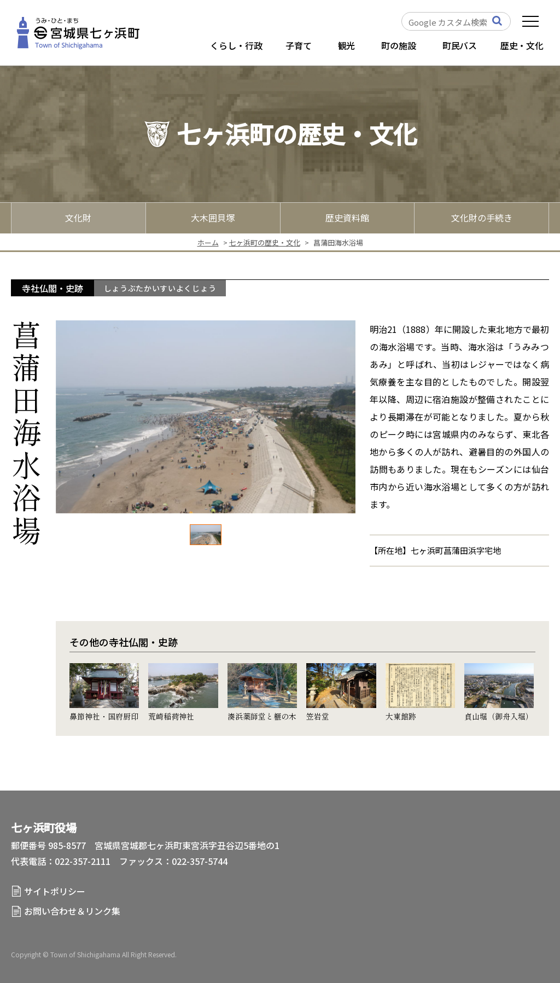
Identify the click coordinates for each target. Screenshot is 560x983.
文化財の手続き (481, 217)
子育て (298, 45)
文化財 (78, 217)
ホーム (208, 242)
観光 (346, 45)
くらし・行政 (236, 45)
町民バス (459, 45)
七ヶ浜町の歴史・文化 (264, 242)
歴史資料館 (347, 217)
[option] (205, 416)
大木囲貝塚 (213, 217)
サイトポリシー (54, 891)
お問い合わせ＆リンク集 (72, 910)
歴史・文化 (522, 45)
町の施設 (398, 45)
